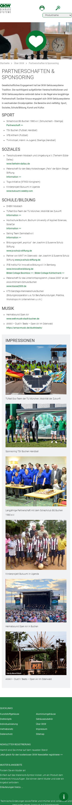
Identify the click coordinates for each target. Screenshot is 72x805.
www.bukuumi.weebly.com (19, 191)
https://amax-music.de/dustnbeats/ (24, 327)
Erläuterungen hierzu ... (11, 787)
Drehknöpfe (5, 719)
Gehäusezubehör (44, 719)
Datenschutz (6, 734)
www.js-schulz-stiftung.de (19, 250)
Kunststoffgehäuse (9, 714)
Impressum (41, 729)
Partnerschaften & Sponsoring (44, 63)
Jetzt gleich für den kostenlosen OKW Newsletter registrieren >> (31, 754)
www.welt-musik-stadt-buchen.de (22, 318)
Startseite (4, 63)
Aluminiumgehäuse (46, 714)
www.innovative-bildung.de (19, 269)
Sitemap (40, 734)
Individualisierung (9, 724)
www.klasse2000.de (16, 286)
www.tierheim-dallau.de (18, 163)
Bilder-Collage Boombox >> (19, 273)
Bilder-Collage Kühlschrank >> (49, 273)
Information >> (13, 177)
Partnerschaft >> (14, 125)
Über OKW (19, 63)
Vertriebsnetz (6, 729)
